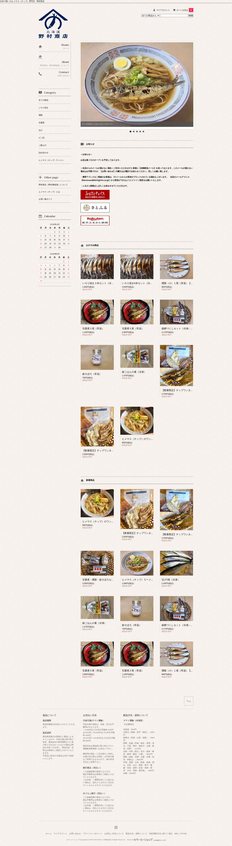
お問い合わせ (75, 833)
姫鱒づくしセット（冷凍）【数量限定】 (183, 328)
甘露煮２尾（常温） (93, 328)
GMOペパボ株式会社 (104, 840)
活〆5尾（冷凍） (171, 579)
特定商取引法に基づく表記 (160, 833)
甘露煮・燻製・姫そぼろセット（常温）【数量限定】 (111, 579)
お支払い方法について (114, 833)
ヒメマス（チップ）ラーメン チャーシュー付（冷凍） (151, 579)
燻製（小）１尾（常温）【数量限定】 (182, 283)
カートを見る (184, 10)
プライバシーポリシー (92, 833)
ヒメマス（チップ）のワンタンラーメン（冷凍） (148, 438)
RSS (176, 833)
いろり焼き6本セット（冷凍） (138, 283)
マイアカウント (163, 10)
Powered (146, 840)
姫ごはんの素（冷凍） (134, 371)
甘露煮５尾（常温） (133, 328)
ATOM (183, 833)
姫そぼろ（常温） (92, 373)
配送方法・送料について (136, 833)
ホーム (49, 833)
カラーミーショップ (72, 840)
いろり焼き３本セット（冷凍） (99, 283)
